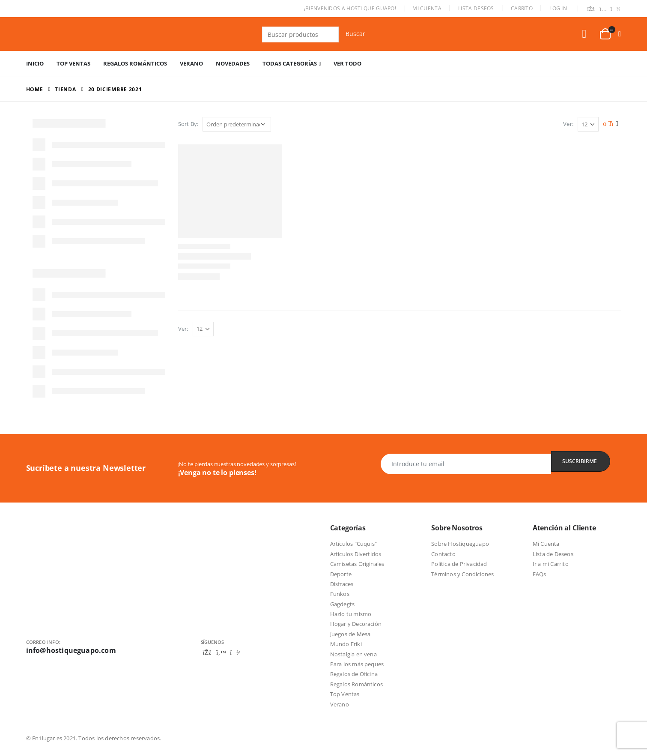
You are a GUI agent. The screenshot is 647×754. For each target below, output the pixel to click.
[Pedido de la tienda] (237, 124)
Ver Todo (347, 63)
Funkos (339, 594)
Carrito (522, 8)
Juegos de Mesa (350, 634)
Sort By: (188, 124)
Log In (558, 8)
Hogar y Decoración (356, 624)
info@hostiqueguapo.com (71, 650)
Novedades (233, 63)
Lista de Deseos (553, 554)
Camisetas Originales (357, 564)
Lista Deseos (476, 8)
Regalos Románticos (135, 63)
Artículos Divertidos (356, 554)
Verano (191, 63)
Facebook (207, 652)
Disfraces (342, 584)
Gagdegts (342, 604)
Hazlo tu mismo (351, 614)
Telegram (235, 652)
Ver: (568, 124)
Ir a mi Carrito (551, 564)
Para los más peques (357, 664)
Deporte (341, 574)
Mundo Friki (346, 644)
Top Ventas (73, 63)
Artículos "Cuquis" (353, 544)
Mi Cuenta (426, 8)
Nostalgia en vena (353, 654)
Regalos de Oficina (354, 674)
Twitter (221, 652)
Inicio (35, 63)
